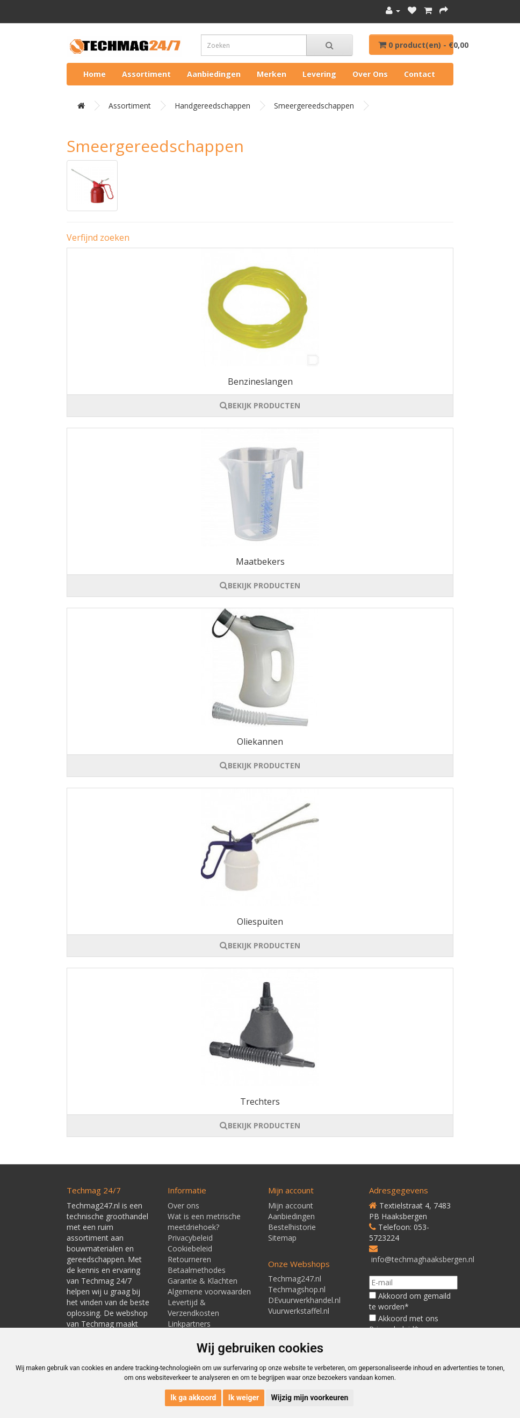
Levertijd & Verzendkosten (193, 1307)
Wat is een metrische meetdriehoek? (204, 1221)
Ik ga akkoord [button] (193, 1397)
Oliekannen (260, 741)
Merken (271, 74)
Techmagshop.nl (297, 1289)
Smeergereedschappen (314, 105)
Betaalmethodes (197, 1270)
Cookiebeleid (190, 1248)
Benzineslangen (260, 381)
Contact (419, 74)
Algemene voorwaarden (209, 1291)
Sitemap (282, 1238)
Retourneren (189, 1259)
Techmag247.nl (294, 1278)
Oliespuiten (260, 921)
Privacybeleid (190, 1238)
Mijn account (290, 1205)
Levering (319, 74)
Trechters (260, 1101)
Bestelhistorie (292, 1227)
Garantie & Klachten (202, 1281)
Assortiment (146, 74)
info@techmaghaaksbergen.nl (422, 1259)
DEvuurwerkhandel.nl (304, 1300)
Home (94, 74)
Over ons (370, 74)
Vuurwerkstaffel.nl (298, 1311)
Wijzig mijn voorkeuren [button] (310, 1397)
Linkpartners (189, 1324)
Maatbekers (260, 561)
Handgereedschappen (212, 105)
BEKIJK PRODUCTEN (260, 405)
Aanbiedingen (214, 74)
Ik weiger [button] (243, 1397)
